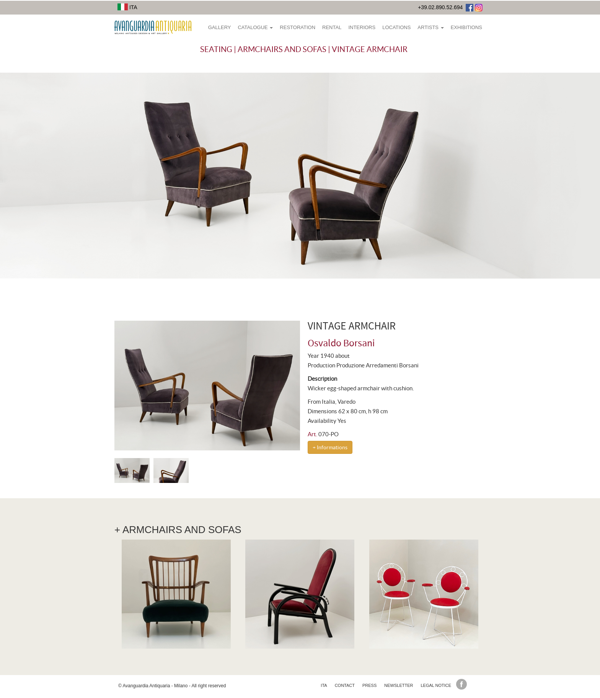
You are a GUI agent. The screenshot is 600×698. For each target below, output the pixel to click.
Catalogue (255, 27)
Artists (430, 27)
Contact (345, 685)
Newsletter (398, 685)
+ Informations (330, 447)
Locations (396, 27)
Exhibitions (466, 27)
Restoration (297, 27)
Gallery (219, 27)
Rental (331, 27)
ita (324, 685)
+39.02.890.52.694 (440, 7)
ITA (127, 7)
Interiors (361, 27)
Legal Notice (436, 685)
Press (369, 685)
